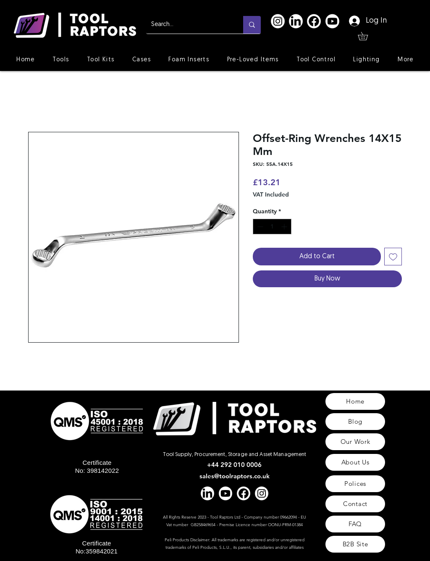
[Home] (355, 401)
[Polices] (355, 483)
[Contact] (355, 503)
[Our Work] (355, 441)
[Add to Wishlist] (393, 256)
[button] (367, 36)
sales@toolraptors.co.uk (234, 476)
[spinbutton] (272, 226)
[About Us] (355, 462)
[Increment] (285, 226)
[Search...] (188, 25)
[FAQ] (355, 524)
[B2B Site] (355, 544)
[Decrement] (259, 226)
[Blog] (355, 421)
